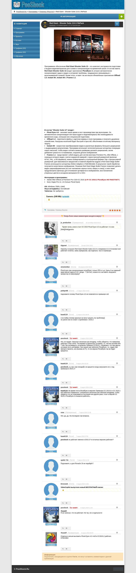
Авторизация (68, 16)
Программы (51, 210)
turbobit (65, 196)
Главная (18, 28)
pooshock (52, 25)
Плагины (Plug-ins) (61, 210)
